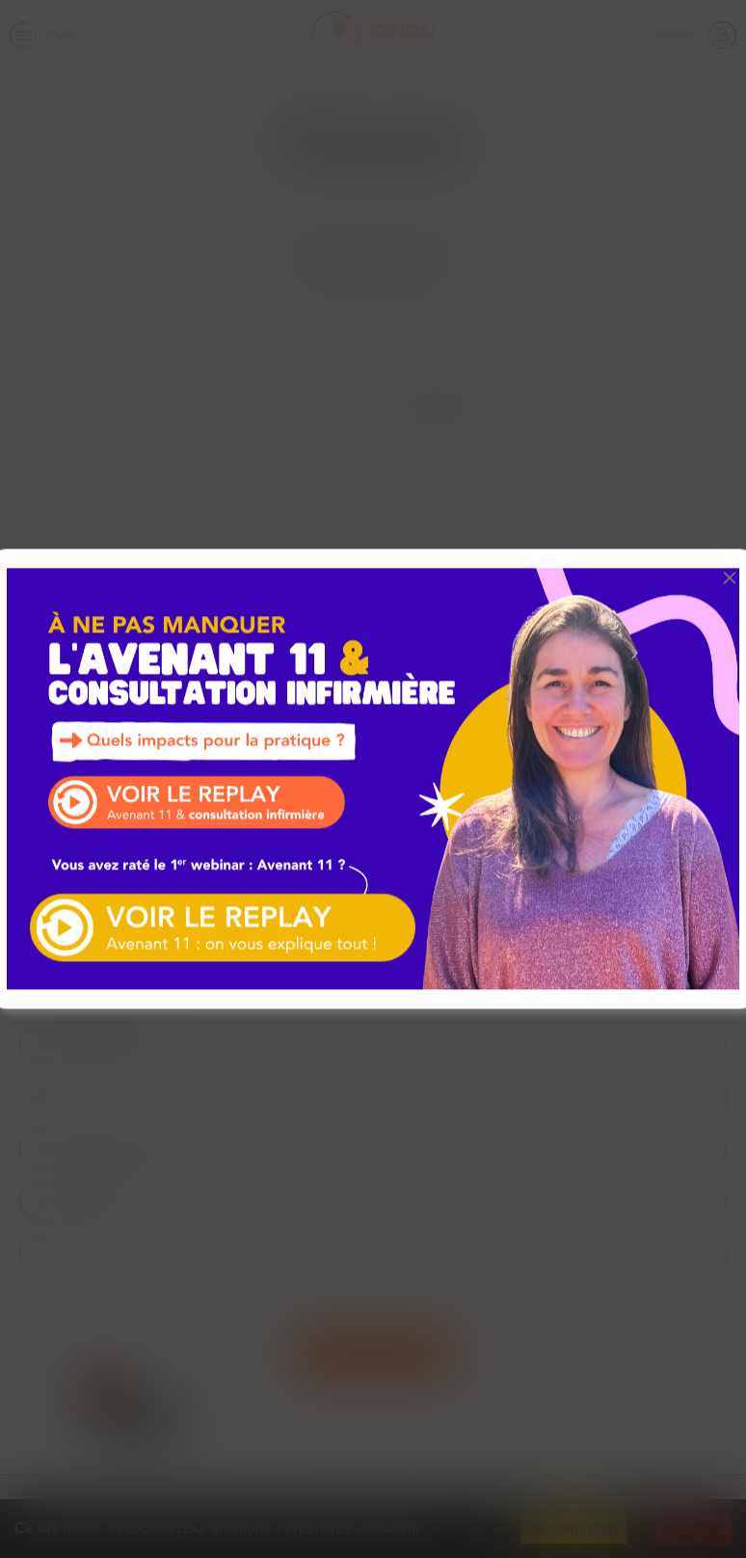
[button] (729, 577)
